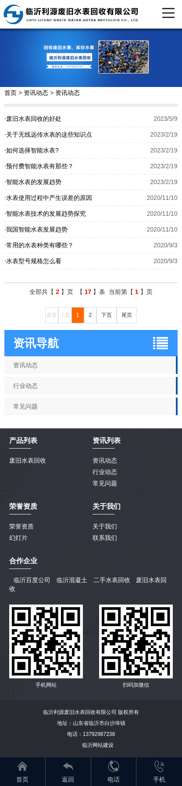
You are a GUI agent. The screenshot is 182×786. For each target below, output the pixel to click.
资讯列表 (107, 440)
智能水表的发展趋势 (32, 181)
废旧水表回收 (27, 460)
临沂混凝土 (72, 579)
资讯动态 (36, 92)
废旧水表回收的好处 (32, 118)
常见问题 (105, 483)
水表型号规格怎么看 (32, 260)
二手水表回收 (111, 579)
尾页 (126, 315)
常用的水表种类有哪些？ (39, 245)
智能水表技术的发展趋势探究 (45, 213)
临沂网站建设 (98, 745)
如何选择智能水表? (31, 150)
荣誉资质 (23, 506)
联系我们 (105, 537)
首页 (10, 92)
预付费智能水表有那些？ (39, 166)
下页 (106, 315)
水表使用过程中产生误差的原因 (48, 197)
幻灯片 (18, 537)
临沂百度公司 (32, 579)
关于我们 (105, 526)
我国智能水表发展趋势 (36, 229)
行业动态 (105, 471)
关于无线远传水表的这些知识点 (48, 134)
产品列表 (23, 440)
